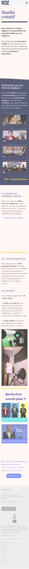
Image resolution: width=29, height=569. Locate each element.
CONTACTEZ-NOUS (8, 508)
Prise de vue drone (6, 561)
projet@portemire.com (9, 535)
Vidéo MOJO (4, 563)
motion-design (5, 532)
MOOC (18, 532)
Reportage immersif (6, 544)
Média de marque (5, 558)
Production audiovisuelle (7, 542)
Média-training (5, 556)
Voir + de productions (15, 179)
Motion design (5, 547)
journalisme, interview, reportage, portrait (12, 531)
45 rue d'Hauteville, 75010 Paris (13, 539)
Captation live (4, 549)
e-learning (4, 554)
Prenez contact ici (14, 476)
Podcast (3, 551)
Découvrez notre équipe (13, 218)
